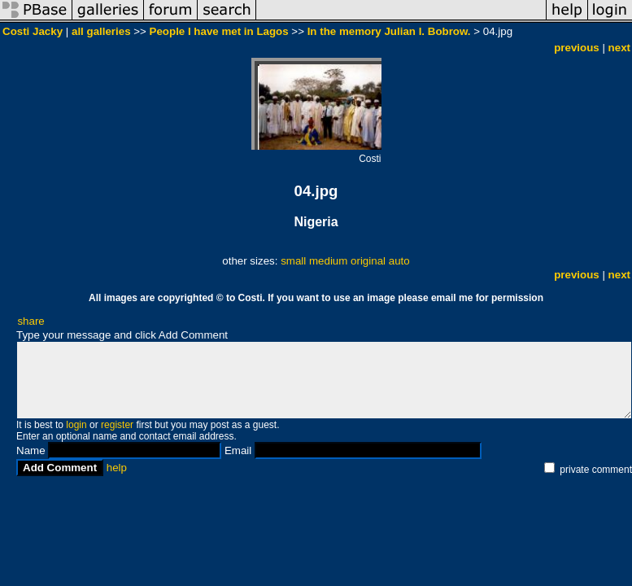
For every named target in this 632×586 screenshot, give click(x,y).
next (619, 48)
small (293, 261)
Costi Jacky (34, 31)
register (117, 425)
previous (576, 48)
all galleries (101, 31)
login (76, 425)
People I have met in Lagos (219, 31)
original (368, 261)
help (117, 467)
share (30, 321)
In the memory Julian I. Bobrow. (389, 31)
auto (399, 261)
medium (328, 261)
